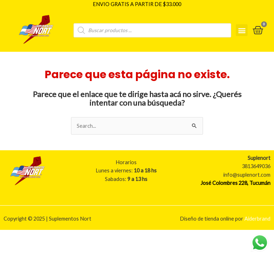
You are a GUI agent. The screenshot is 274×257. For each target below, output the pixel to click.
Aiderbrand (257, 218)
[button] (242, 30)
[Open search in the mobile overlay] (152, 29)
